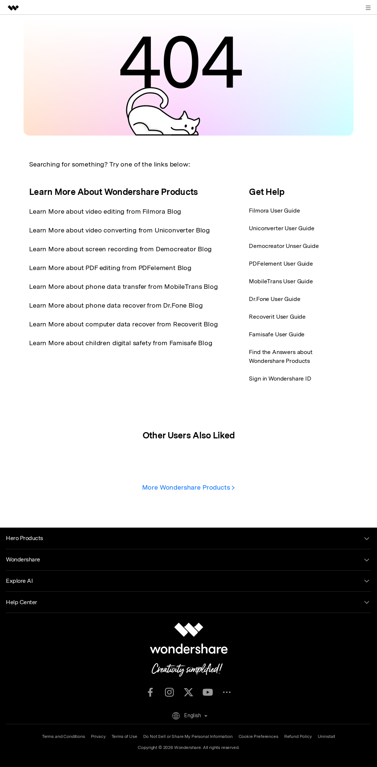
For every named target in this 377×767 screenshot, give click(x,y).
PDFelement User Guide (281, 263)
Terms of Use (124, 736)
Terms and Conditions (63, 736)
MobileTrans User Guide (281, 281)
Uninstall (326, 736)
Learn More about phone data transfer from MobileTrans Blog (123, 286)
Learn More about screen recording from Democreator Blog (120, 249)
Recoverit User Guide (277, 316)
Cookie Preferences (258, 736)
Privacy (98, 736)
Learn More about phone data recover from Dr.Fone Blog (116, 305)
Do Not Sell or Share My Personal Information (188, 736)
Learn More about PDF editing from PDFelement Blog (110, 268)
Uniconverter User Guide (281, 228)
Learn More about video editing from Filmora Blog (105, 211)
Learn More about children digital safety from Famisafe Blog (120, 343)
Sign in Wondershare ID (280, 378)
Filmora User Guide (274, 210)
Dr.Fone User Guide (274, 298)
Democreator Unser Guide (283, 245)
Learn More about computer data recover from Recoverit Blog (123, 324)
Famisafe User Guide (276, 334)
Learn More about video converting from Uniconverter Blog (119, 230)
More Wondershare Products (188, 487)
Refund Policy (298, 736)
